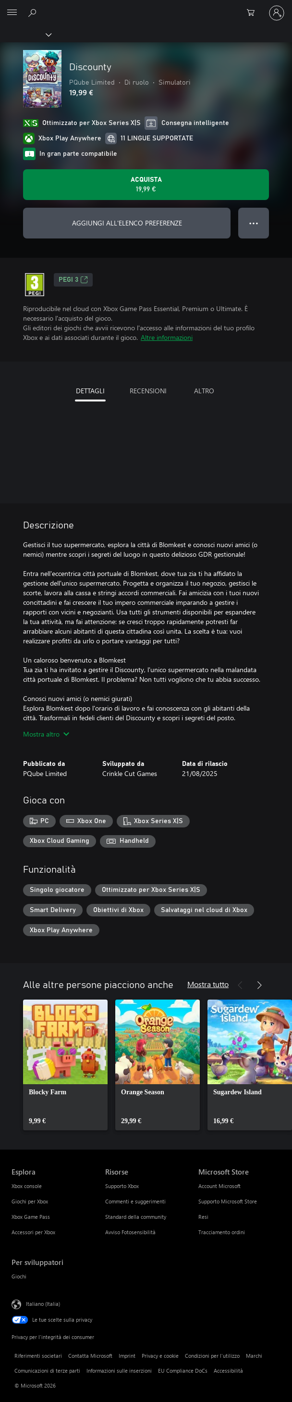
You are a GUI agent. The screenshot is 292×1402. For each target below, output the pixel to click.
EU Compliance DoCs (182, 1370)
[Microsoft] (145, 7)
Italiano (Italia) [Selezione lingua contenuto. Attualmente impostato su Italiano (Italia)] (43, 1304)
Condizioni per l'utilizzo (212, 1355)
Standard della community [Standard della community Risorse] (135, 1217)
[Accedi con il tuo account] (276, 13)
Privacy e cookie (160, 1355)
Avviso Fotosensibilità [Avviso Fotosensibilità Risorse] (130, 1232)
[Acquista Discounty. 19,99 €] (146, 184)
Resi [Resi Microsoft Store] (203, 1217)
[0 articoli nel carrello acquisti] (253, 13)
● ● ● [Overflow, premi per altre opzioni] (253, 222)
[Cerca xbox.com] (33, 12)
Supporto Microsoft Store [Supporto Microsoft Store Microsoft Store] (227, 1201)
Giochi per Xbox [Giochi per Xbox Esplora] (30, 1201)
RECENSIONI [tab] (148, 390)
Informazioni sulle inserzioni (119, 1370)
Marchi (254, 1355)
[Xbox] (25, 34)
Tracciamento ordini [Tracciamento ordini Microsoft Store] (221, 1232)
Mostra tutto (208, 984)
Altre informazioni (167, 337)
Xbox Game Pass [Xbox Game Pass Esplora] (31, 1217)
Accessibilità (228, 1370)
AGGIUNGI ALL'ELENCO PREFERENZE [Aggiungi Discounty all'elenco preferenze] (127, 222)
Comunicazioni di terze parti (47, 1370)
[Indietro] (240, 985)
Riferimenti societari (38, 1355)
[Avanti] (259, 985)
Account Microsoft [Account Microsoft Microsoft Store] (219, 1186)
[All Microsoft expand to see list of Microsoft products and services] (12, 13)
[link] (65, 1065)
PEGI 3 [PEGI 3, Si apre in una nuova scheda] (73, 280)
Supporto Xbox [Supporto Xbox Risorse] (122, 1186)
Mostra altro (46, 734)
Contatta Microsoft (90, 1355)
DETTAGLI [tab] (90, 390)
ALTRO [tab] (204, 390)
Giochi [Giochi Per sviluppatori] (19, 1276)
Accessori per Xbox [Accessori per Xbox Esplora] (33, 1232)
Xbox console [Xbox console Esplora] (27, 1186)
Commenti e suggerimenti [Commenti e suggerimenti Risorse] (135, 1201)
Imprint (127, 1355)
